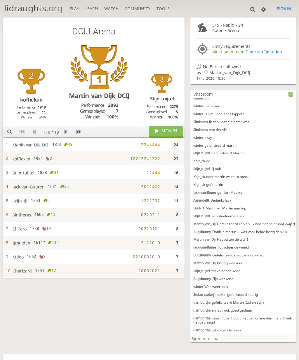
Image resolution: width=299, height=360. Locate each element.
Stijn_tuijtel (201, 153)
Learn (91, 8)
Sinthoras (200, 121)
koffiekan (31, 99)
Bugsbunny (202, 231)
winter (198, 98)
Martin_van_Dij (204, 223)
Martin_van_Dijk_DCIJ (226, 72)
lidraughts (33, 8)
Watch (111, 8)
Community (137, 8)
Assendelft (201, 200)
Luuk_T (198, 208)
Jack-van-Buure (204, 192)
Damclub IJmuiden (264, 52)
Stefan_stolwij (203, 294)
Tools (163, 8)
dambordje (201, 302)
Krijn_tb (199, 160)
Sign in (284, 8)
